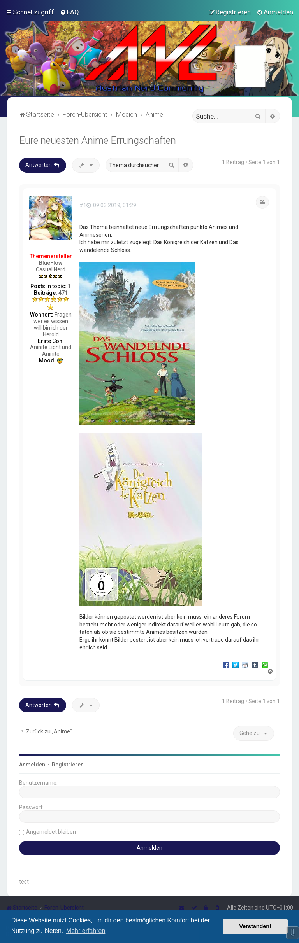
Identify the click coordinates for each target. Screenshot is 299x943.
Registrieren (68, 764)
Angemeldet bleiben (51, 832)
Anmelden (32, 764)
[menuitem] (69, 12)
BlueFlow (50, 263)
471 (63, 293)
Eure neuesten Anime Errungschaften (97, 140)
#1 (82, 205)
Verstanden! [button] (255, 926)
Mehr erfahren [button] (86, 930)
